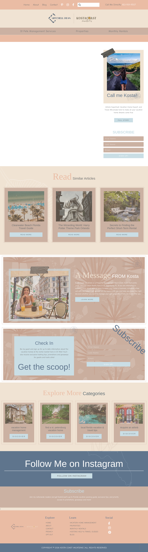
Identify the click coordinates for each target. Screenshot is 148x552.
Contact (54, 5)
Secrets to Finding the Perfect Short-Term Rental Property (121, 228)
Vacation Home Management (83, 523)
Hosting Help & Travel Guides (84, 532)
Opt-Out (49, 535)
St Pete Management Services (38, 31)
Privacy (49, 532)
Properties (82, 31)
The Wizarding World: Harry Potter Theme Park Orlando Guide (74, 228)
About (36, 5)
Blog (44, 5)
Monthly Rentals (118, 31)
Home (27, 5)
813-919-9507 (129, 4)
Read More (26, 234)
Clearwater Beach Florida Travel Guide (26, 227)
